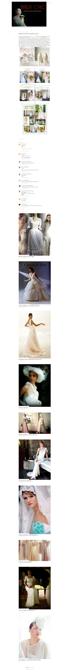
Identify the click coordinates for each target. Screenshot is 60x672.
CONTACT (38, 27)
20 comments (23, 307)
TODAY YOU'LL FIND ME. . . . (26, 481)
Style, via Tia (23, 204)
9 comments (22, 536)
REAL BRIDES (26, 27)
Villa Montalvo (27, 46)
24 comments (23, 482)
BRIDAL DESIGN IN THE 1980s (26, 256)
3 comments (22, 436)
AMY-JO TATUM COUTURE (19, 27)
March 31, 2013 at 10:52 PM (25, 196)
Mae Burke (32, 669)
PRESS (35, 27)
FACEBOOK (43, 27)
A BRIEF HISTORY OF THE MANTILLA (28, 535)
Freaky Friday (24, 147)
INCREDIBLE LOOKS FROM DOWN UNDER (30, 660)
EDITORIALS (31, 27)
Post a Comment (23, 258)
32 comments (23, 661)
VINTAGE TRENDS (23, 407)
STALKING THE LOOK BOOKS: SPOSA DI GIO (30, 359)
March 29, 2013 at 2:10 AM (25, 164)
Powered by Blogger (30, 667)
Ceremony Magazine (37, 37)
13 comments (23, 409)
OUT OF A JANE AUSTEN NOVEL (27, 610)
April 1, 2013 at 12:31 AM (25, 201)
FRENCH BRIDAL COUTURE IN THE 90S (29, 306)
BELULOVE (23, 198)
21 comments (23, 361)
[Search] (50, 3)
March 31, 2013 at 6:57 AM (25, 188)
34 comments (23, 563)
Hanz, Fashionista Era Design (26, 185)
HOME (13, 27)
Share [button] (19, 258)
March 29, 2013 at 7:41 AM (25, 171)
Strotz (31, 37)
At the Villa (34, 36)
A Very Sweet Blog (25, 180)
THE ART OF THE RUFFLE (25, 562)
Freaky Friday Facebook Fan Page (27, 148)
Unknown (23, 153)
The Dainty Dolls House (25, 161)
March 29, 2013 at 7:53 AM (25, 177)
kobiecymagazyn (24, 166)
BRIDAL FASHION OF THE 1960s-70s (28, 435)
